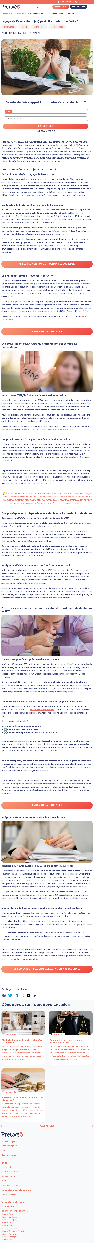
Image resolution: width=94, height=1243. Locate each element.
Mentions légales (9, 1145)
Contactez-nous (8, 1176)
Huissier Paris (7, 1214)
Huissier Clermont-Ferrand (12, 1231)
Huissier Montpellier (9, 1220)
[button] (45, 111)
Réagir (24, 26)
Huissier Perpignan (9, 1234)
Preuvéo (5, 13)
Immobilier (39, 26)
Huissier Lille (6, 1225)
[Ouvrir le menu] (90, 7)
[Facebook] (6, 1163)
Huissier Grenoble (9, 1228)
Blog (12, 13)
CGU (3, 1181)
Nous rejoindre (7, 1206)
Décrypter (9, 26)
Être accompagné (8, 1194)
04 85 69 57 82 (85, 2)
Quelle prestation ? (12, 109)
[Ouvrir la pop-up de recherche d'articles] (37, 6)
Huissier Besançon (9, 1237)
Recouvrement (23, 13)
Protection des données (11, 1185)
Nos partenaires (8, 1155)
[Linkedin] (2, 1163)
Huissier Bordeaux (9, 1217)
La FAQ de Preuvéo (9, 1171)
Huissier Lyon (7, 1222)
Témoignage (57, 26)
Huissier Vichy (7, 1239)
